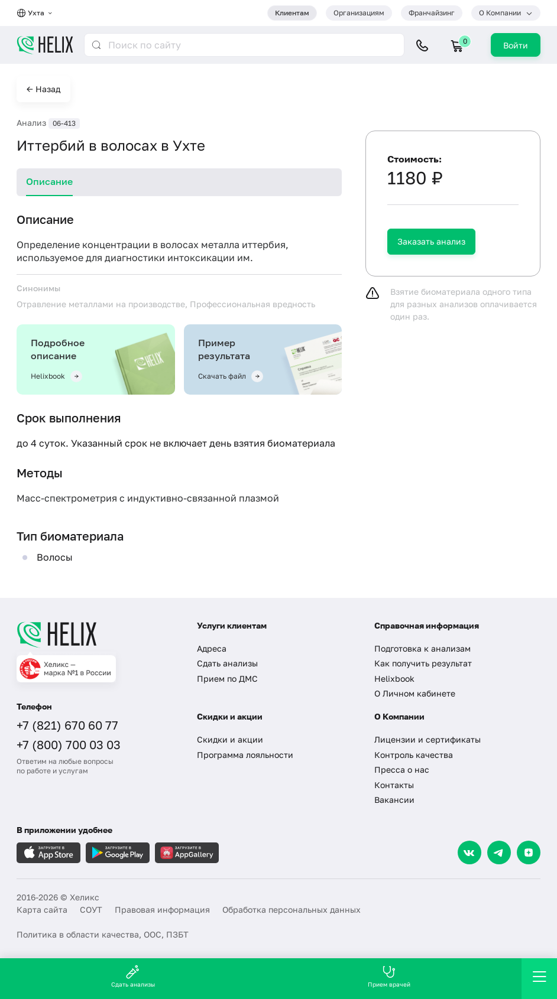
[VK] (469, 852)
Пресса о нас (401, 769)
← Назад (43, 89)
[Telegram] (499, 852)
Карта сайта (42, 909)
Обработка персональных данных (291, 909)
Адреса (211, 648)
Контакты (394, 785)
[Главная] (98, 634)
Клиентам (292, 12)
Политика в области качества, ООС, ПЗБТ (103, 934)
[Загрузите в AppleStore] (48, 852)
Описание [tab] (49, 181)
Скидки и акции (230, 739)
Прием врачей (389, 976)
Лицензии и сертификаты (427, 739)
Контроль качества (413, 755)
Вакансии (394, 800)
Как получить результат (423, 663)
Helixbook (394, 678)
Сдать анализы (227, 663)
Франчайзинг (432, 12)
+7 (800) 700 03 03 (69, 744)
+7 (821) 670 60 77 (67, 725)
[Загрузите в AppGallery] (187, 852)
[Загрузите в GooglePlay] (118, 852)
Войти (515, 45)
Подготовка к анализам (422, 648)
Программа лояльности (245, 755)
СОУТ (91, 909)
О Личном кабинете (414, 693)
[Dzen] (528, 852)
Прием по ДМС (227, 678)
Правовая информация (162, 909)
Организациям (358, 12)
